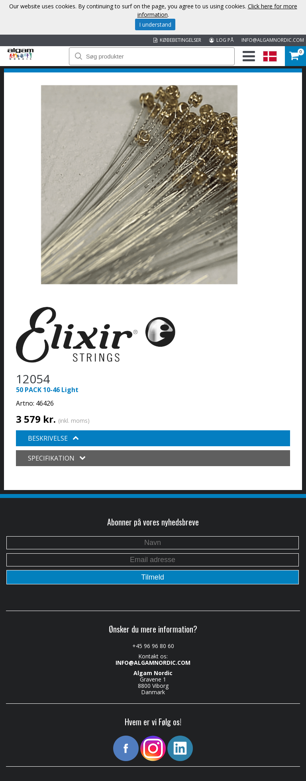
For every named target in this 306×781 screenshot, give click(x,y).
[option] (139, 184)
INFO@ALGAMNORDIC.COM (272, 40)
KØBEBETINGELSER (177, 40)
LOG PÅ (221, 40)
